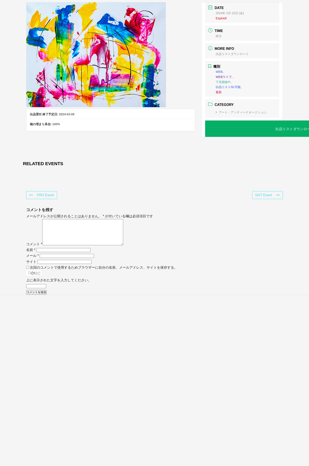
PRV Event (41, 195)
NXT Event (267, 195)
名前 (30, 255)
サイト (31, 267)
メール (32, 261)
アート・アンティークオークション (241, 112)
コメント (34, 249)
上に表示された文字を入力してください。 (58, 285)
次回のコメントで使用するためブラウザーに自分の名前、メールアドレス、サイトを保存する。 (103, 272)
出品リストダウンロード (232, 54)
